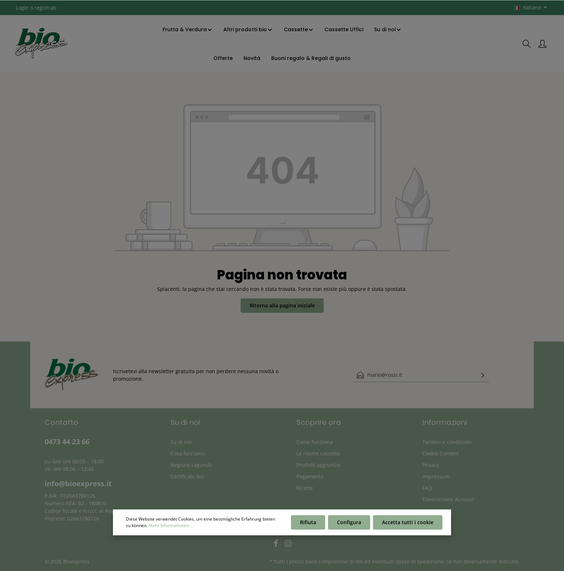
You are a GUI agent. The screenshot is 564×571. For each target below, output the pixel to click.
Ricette (304, 487)
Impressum (436, 476)
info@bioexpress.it (78, 483)
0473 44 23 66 (67, 441)
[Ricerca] (526, 44)
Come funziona (314, 441)
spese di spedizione (420, 561)
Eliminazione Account (448, 499)
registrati (45, 7)
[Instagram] (288, 545)
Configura (349, 526)
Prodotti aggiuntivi (318, 464)
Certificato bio (187, 476)
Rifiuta (308, 526)
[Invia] (483, 375)
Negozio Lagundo (191, 464)
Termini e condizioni (447, 441)
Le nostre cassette (318, 453)
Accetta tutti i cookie (407, 526)
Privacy (430, 464)
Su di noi (181, 441)
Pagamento (309, 476)
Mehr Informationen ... (171, 529)
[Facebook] (276, 545)
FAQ (427, 487)
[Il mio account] (542, 44)
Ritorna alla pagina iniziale (282, 305)
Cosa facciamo (187, 453)
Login (22, 7)
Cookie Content (440, 453)
